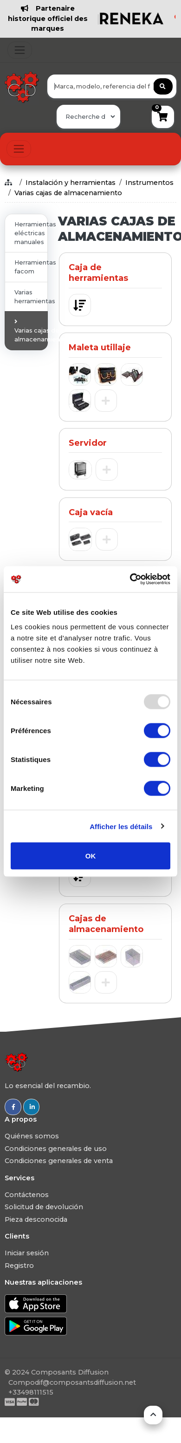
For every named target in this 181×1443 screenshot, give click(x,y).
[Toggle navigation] (19, 50)
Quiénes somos (32, 1136)
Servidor (88, 443)
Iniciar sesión (27, 1253)
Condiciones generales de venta (59, 1161)
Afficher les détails (121, 826)
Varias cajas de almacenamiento (68, 193)
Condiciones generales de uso (56, 1148)
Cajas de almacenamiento (106, 923)
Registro (19, 1265)
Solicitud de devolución (44, 1207)
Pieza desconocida (36, 1219)
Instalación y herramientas (71, 182)
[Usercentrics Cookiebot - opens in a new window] (130, 579)
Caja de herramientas (98, 272)
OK (90, 856)
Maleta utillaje (100, 347)
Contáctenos (27, 1195)
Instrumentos (149, 182)
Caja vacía (91, 512)
